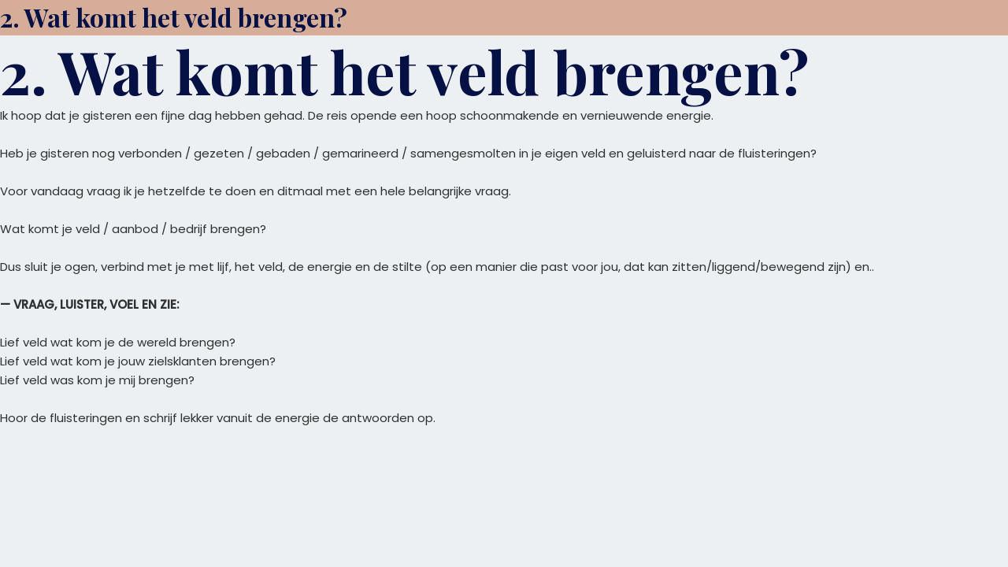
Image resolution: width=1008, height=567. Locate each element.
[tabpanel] (504, 267)
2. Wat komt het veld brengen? (173, 17)
